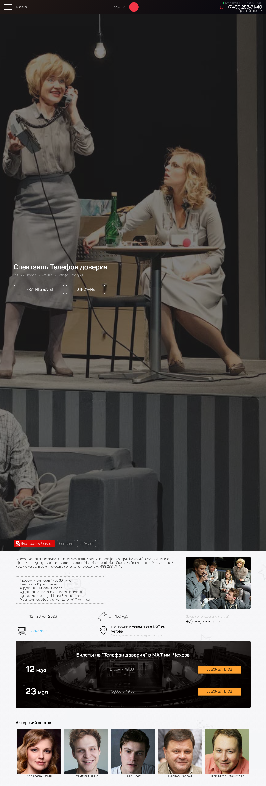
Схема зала (38, 631)
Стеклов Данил (86, 776)
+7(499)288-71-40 (244, 7)
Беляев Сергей (180, 776)
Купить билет (39, 289)
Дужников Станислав (227, 776)
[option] (39, 753)
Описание (85, 289)
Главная (22, 7)
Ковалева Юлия (39, 776)
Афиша (119, 7)
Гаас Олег (133, 776)
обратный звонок (249, 11)
